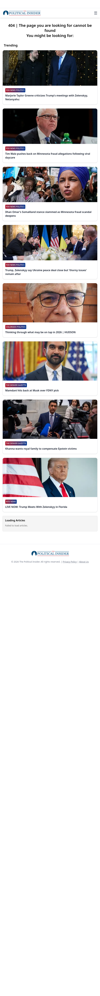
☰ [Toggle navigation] (95, 13)
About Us (84, 561)
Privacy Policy (70, 561)
